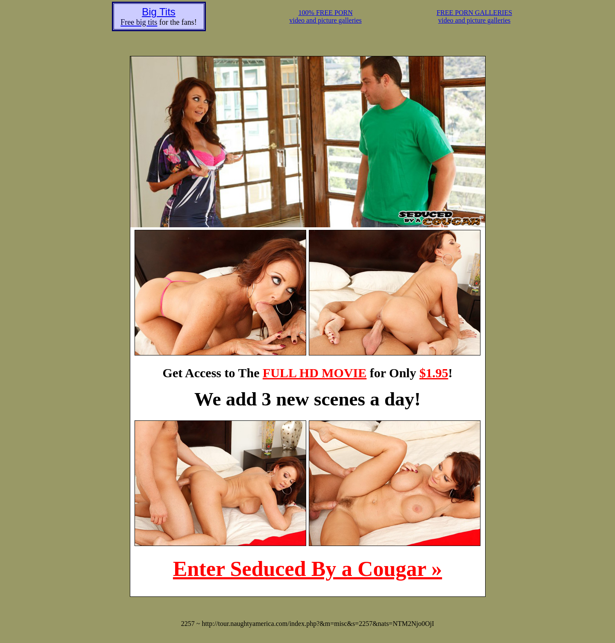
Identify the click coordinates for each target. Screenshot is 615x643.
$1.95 (433, 373)
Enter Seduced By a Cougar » (307, 569)
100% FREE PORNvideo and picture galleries (326, 16)
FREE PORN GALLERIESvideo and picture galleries (474, 16)
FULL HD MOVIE (314, 373)
